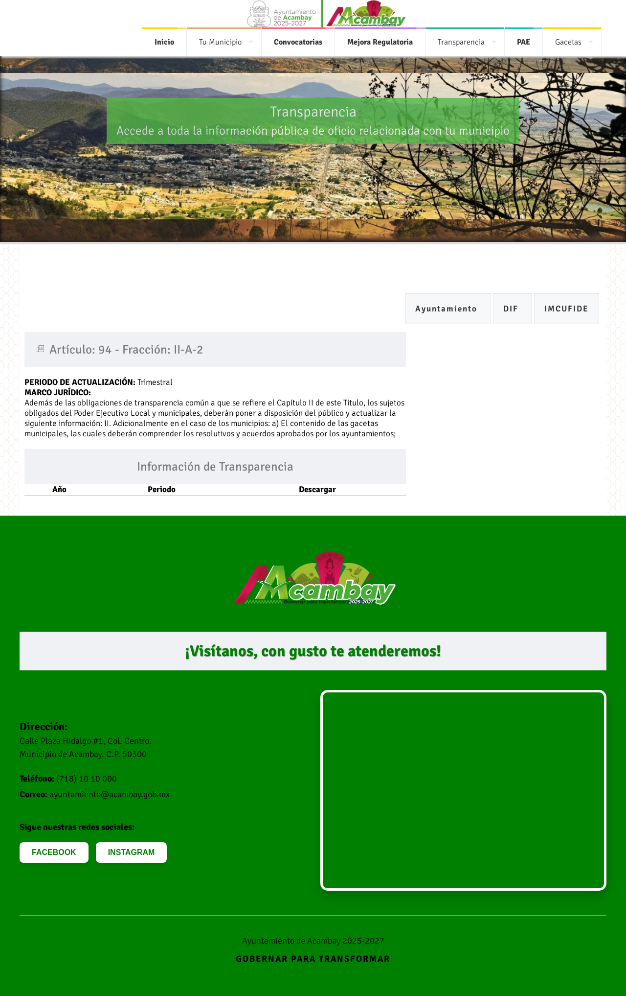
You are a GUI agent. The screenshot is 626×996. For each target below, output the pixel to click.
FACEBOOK (54, 852)
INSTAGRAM (131, 852)
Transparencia (461, 42)
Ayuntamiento (447, 309)
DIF (512, 309)
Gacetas (568, 42)
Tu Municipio (220, 42)
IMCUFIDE (566, 309)
